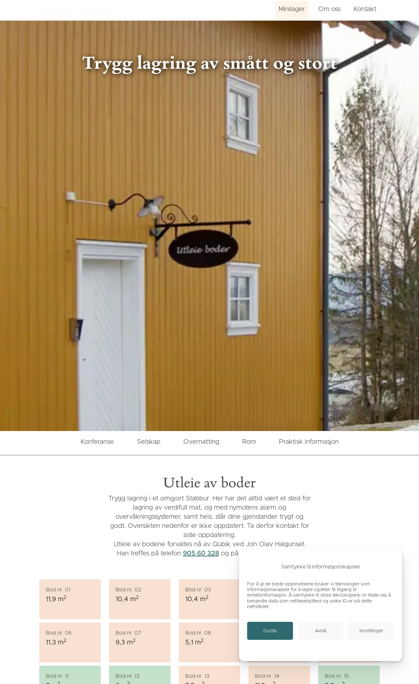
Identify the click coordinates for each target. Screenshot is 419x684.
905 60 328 (201, 553)
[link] (270, 631)
